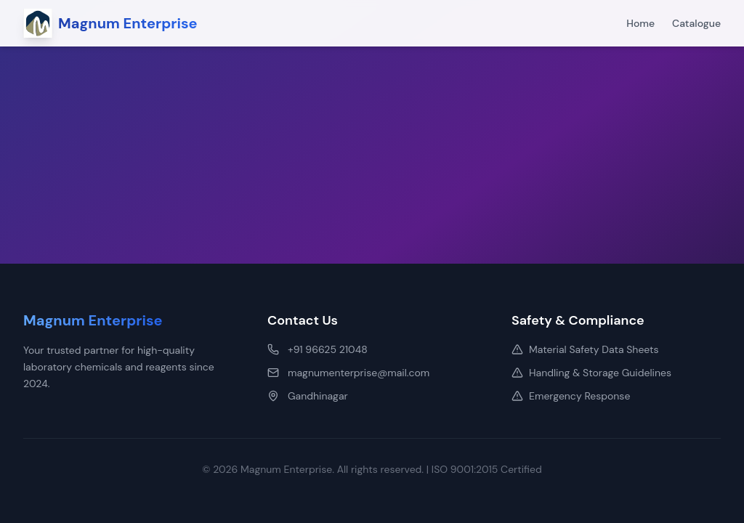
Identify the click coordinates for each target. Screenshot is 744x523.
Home (640, 23)
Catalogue (696, 23)
